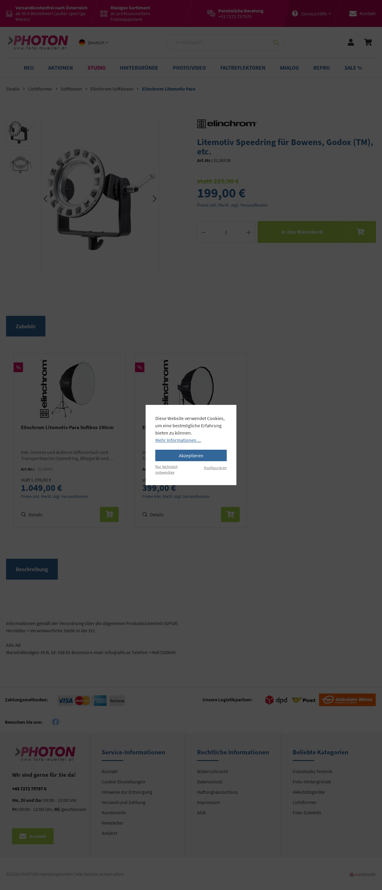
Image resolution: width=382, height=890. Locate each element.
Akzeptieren (191, 455)
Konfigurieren (215, 467)
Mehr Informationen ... (178, 440)
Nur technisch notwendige (166, 469)
